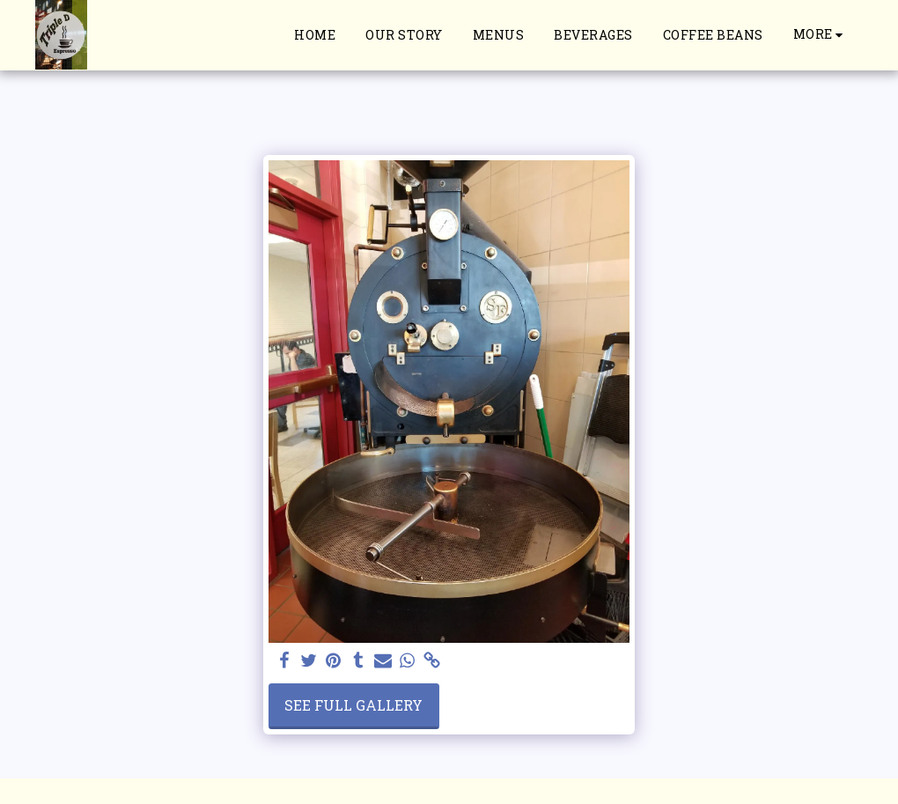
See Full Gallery (353, 705)
